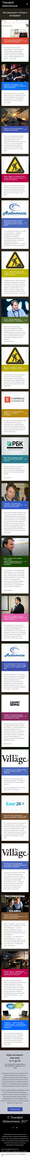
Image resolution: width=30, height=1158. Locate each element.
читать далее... (15, 688)
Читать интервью (8, 590)
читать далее (12, 58)
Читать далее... (12, 431)
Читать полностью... (9, 341)
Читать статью (7, 477)
